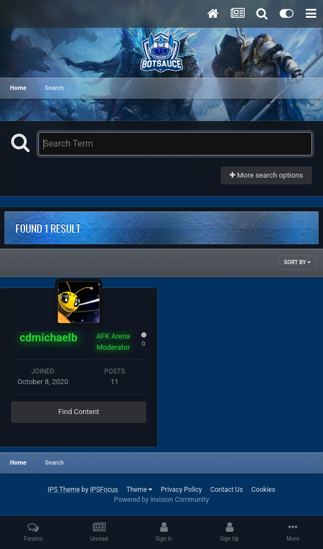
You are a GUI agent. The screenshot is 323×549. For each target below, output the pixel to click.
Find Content (79, 411)
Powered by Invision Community (161, 499)
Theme (139, 489)
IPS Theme (64, 489)
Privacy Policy (181, 489)
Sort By (297, 262)
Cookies (263, 489)
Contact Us (226, 489)
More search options (266, 175)
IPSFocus (104, 489)
